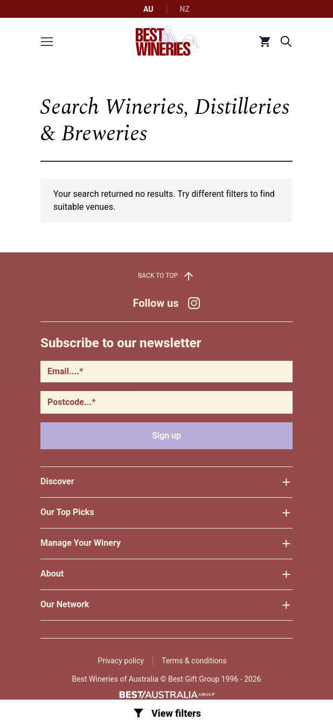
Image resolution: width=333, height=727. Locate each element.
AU (148, 9)
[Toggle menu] (46, 41)
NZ (185, 9)
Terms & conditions (194, 660)
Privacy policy (121, 660)
